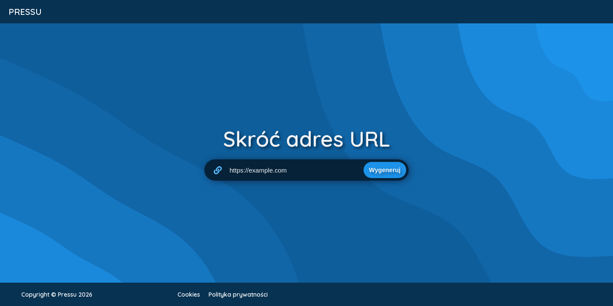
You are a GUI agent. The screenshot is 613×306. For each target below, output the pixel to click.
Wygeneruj (385, 170)
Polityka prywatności (238, 294)
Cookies (189, 294)
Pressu (25, 11)
